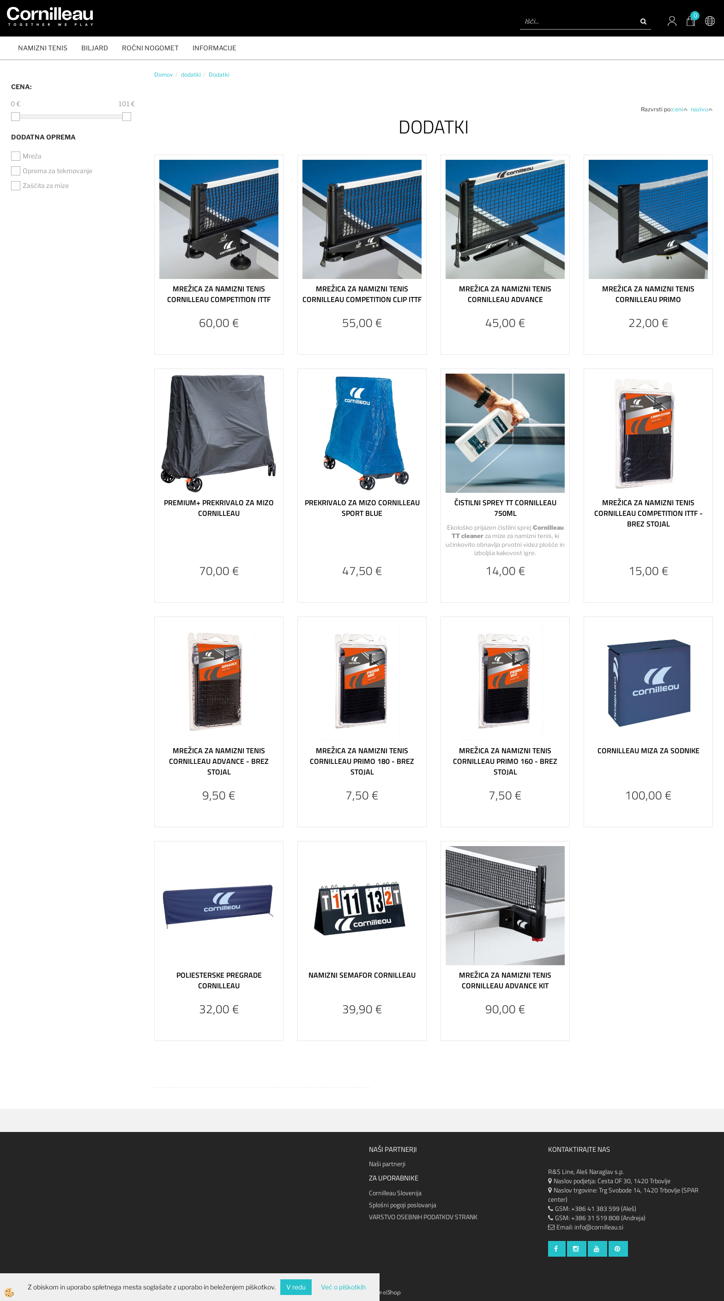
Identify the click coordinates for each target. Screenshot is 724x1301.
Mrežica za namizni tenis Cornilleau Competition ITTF (219, 294)
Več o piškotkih (343, 1287)
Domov (163, 74)
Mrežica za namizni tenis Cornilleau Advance (505, 294)
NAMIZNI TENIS (42, 48)
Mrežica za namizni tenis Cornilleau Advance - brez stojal (219, 761)
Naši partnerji (387, 1163)
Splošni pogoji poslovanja (402, 1205)
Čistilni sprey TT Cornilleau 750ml (505, 508)
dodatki (191, 74)
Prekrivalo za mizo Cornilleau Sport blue (362, 508)
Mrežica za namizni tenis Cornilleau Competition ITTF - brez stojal (648, 513)
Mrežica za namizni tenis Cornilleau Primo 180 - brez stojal (362, 761)
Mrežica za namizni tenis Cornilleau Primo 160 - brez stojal (505, 761)
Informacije (214, 48)
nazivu (702, 109)
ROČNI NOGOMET (150, 48)
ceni (680, 109)
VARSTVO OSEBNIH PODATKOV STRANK (423, 1217)
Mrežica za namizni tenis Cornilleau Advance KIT (505, 980)
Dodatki (219, 74)
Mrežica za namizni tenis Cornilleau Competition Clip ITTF (362, 294)
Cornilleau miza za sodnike (648, 750)
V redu (296, 1287)
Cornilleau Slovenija (395, 1193)
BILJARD (94, 48)
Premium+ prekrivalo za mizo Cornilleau (219, 508)
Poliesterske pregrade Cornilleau (219, 980)
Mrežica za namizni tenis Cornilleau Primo (648, 294)
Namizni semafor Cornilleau (362, 974)
